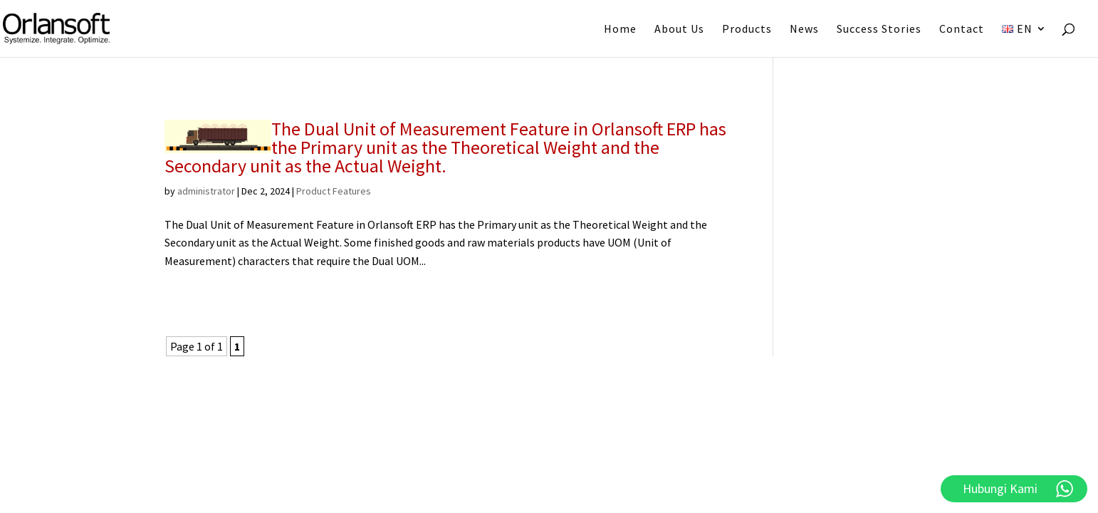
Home (620, 30)
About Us (679, 30)
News (804, 30)
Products (747, 30)
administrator (206, 191)
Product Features (333, 191)
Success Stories (879, 30)
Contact (961, 30)
